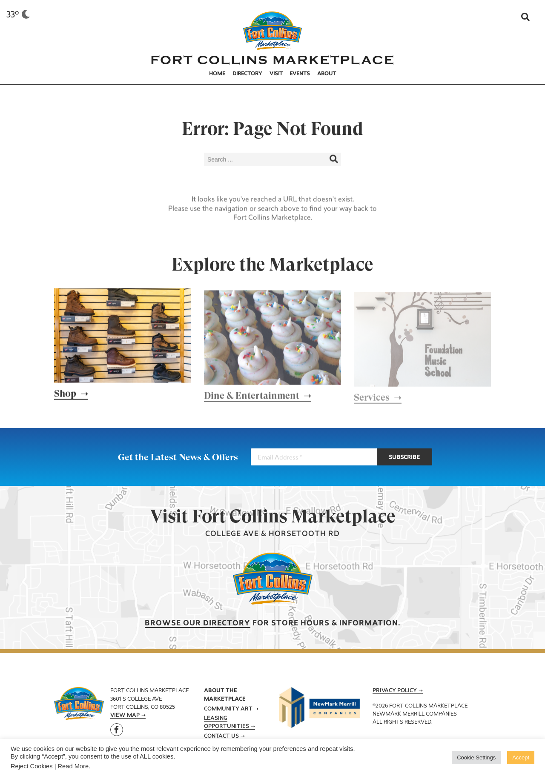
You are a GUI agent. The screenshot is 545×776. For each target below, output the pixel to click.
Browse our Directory (197, 623)
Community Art (228, 709)
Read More (73, 766)
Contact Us (221, 736)
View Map (125, 715)
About (326, 74)
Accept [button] (520, 757)
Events (300, 74)
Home (217, 74)
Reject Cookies (32, 766)
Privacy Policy (395, 690)
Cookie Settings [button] (476, 757)
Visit (276, 74)
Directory (247, 74)
